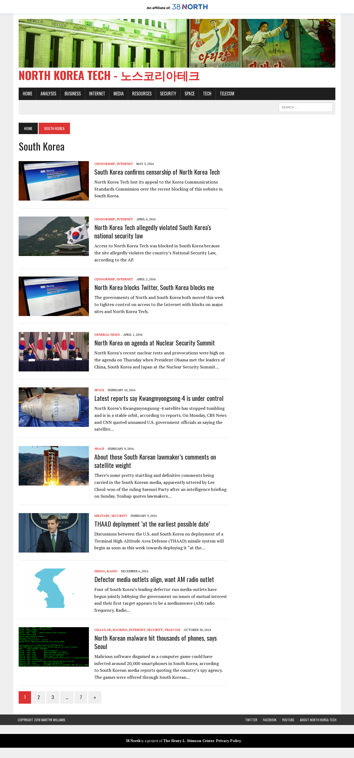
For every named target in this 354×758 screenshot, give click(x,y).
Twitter (251, 720)
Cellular (101, 630)
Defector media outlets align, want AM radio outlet (153, 579)
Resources (141, 94)
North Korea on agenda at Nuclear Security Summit (153, 343)
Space (189, 94)
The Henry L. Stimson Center (188, 741)
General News (106, 335)
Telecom (226, 94)
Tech (206, 94)
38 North (133, 741)
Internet (96, 94)
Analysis (47, 94)
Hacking (119, 630)
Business (72, 94)
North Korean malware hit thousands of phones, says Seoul (154, 642)
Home (26, 94)
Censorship (103, 164)
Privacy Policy (228, 741)
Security (167, 94)
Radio (111, 571)
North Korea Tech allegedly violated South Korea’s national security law (151, 231)
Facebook (269, 720)
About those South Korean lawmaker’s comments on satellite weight (154, 461)
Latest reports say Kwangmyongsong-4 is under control (158, 398)
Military (101, 516)
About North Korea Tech (318, 720)
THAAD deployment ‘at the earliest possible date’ (151, 524)
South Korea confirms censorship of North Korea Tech (156, 172)
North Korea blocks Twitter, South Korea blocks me (153, 287)
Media (118, 94)
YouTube (288, 720)
